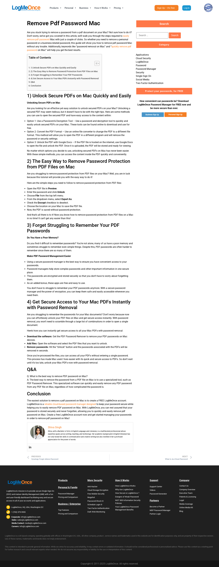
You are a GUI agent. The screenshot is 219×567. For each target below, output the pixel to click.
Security (140, 72)
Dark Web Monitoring (96, 512)
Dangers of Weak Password (127, 497)
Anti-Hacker (92, 486)
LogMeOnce (142, 61)
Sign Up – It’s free (166, 9)
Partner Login (155, 514)
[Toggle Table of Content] (95, 63)
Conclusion (36, 85)
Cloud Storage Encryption (97, 490)
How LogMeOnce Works (125, 486)
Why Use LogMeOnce (124, 489)
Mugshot (91, 497)
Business (85, 8)
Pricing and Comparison (68, 497)
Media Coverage (186, 504)
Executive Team (185, 493)
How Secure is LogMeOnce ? (127, 493)
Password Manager (146, 69)
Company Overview (187, 489)
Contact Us (183, 486)
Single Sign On (143, 76)
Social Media (142, 79)
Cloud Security (143, 58)
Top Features (63, 510)
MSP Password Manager (160, 510)
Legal (181, 500)
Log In (187, 8)
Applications (142, 54)
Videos (152, 490)
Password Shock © (95, 501)
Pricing (119, 8)
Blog (181, 511)
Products (56, 8)
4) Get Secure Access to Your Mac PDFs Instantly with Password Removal (65, 78)
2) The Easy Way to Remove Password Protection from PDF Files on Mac (64, 71)
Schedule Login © (94, 504)
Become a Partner (157, 507)
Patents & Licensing (187, 497)
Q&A (33, 82)
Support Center (156, 486)
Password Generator (158, 494)
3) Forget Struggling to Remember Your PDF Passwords (56, 75)
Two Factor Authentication (149, 83)
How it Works (102, 8)
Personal (70, 8)
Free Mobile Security (95, 494)
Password (141, 65)
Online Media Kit (186, 507)
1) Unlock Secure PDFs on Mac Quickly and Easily (53, 68)
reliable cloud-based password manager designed (70, 404)
